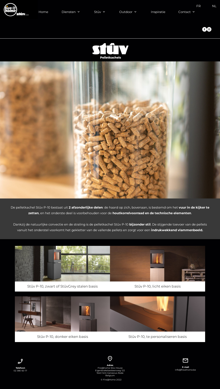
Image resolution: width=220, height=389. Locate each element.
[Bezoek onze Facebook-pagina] (204, 29)
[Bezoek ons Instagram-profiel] (209, 29)
